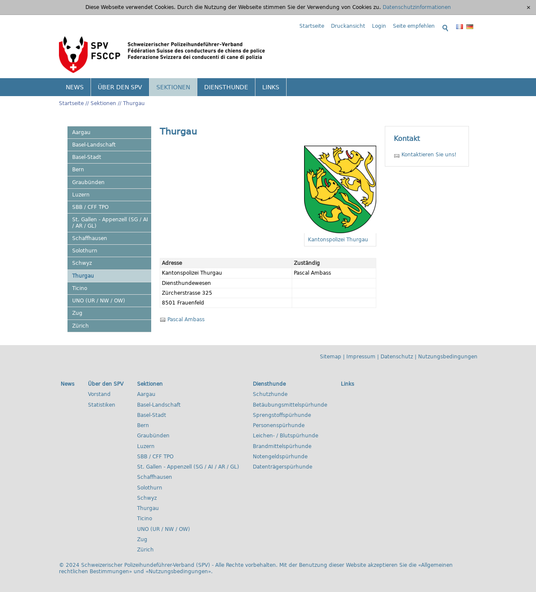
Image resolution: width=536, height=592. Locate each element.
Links (270, 87)
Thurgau (134, 103)
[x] (528, 7)
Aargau (81, 132)
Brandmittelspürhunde (282, 446)
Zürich (80, 326)
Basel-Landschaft (94, 145)
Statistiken (101, 405)
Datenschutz (397, 357)
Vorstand (99, 394)
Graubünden (88, 182)
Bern (78, 170)
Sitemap (330, 357)
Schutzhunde (270, 394)
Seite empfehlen (414, 26)
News (75, 87)
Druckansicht (348, 26)
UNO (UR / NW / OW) (98, 301)
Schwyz (82, 263)
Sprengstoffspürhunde (282, 415)
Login (379, 26)
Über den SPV (120, 87)
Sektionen (173, 87)
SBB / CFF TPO (90, 207)
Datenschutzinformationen (417, 7)
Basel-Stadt (86, 157)
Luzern (81, 195)
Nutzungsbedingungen (447, 357)
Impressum (360, 357)
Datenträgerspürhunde (282, 467)
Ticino (79, 288)
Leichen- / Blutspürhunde (285, 436)
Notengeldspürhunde (280, 457)
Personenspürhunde (279, 425)
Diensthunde (226, 87)
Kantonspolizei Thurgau (338, 240)
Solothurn (84, 251)
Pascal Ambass (186, 319)
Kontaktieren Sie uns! (429, 155)
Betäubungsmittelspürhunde (290, 405)
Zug (77, 313)
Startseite (311, 26)
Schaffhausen (89, 238)
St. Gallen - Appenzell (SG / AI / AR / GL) (110, 223)
